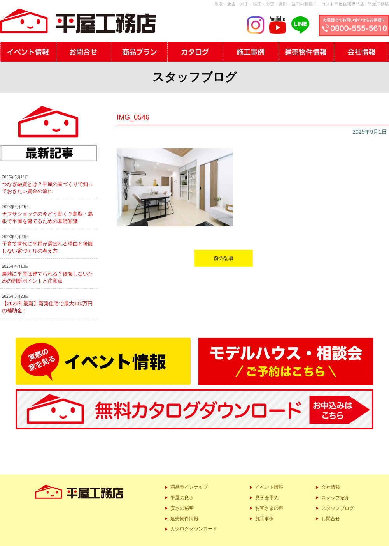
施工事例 (264, 518)
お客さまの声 (269, 508)
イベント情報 (269, 487)
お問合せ (330, 518)
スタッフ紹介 (335, 497)
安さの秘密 (182, 508)
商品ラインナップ (189, 487)
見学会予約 (267, 497)
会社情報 (330, 487)
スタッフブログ (337, 508)
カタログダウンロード (193, 529)
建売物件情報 (184, 518)
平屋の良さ (182, 497)
